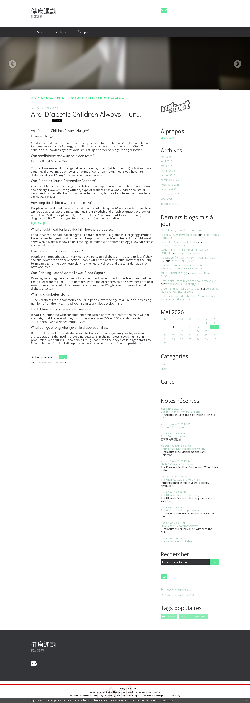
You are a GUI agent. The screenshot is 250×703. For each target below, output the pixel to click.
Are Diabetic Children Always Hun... (86, 114)
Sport (164, 368)
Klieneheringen (170, 230)
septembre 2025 (170, 194)
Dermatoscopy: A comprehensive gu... (183, 449)
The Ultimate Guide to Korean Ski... (181, 479)
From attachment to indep (176, 541)
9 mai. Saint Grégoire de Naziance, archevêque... (189, 281)
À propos (83, 32)
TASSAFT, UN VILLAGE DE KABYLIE (181, 268)
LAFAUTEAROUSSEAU (183, 261)
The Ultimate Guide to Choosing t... (181, 495)
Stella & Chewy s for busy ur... (178, 464)
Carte (168, 381)
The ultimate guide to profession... (181, 510)
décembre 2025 (170, 180)
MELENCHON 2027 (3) (174, 273)
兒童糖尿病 (38, 223)
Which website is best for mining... (48, 97)
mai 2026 (166, 156)
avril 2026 (166, 161)
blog (178, 695)
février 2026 (168, 170)
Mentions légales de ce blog (104, 695)
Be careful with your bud (175, 427)
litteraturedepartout (173, 245)
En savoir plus (167, 700)
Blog (163, 364)
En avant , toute (193, 230)
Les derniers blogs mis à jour (101, 692)
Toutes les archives (171, 204)
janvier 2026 (168, 175)
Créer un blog (119, 688)
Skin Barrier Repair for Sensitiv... (180, 526)
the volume (169, 616)
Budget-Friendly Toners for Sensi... (181, 411)
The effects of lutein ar (174, 436)
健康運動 (43, 11)
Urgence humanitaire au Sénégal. (181, 288)
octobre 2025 (168, 189)
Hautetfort (132, 688)
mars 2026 (167, 166)
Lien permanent (42, 357)
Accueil (41, 32)
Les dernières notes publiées (125, 692)
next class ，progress (193, 616)
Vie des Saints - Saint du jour (182, 284)
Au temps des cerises (177, 299)
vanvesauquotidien (188, 253)
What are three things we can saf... (106, 97)
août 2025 (167, 198)
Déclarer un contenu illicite (80, 695)
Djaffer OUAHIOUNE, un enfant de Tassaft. (186, 265)
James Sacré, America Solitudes (179, 242)
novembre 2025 (170, 184)
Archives (61, 32)
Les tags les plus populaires (149, 692)
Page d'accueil (76, 97)
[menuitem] (41, 32)
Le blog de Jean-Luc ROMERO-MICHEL (189, 290)
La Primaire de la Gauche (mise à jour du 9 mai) (188, 296)
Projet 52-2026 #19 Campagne (179, 235)
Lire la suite (168, 137)
